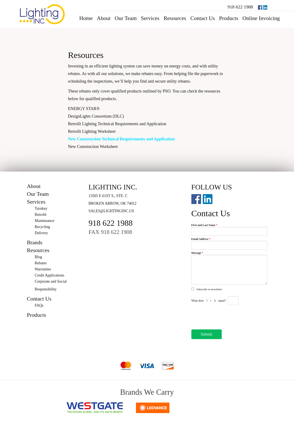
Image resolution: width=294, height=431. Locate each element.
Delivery (41, 233)
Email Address (201, 238)
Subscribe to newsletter (209, 289)
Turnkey (41, 208)
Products (228, 18)
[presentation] (223, 316)
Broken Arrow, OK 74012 (112, 203)
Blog (38, 257)
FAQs (39, 305)
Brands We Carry (147, 392)
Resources (175, 18)
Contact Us (202, 18)
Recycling (42, 227)
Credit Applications (49, 275)
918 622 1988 (240, 6)
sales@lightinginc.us (111, 211)
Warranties (43, 269)
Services (150, 18)
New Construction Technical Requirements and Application (121, 139)
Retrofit (41, 214)
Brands (35, 242)
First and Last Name (204, 225)
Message (197, 252)
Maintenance (44, 221)
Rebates (41, 263)
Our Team (126, 18)
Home (86, 18)
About (104, 18)
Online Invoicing (261, 18)
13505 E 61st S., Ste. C (108, 196)
